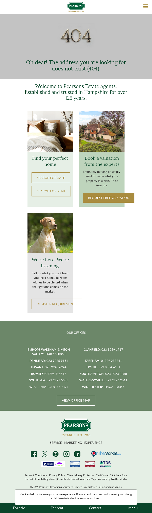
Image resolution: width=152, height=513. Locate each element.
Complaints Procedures (70, 479)
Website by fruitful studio (112, 479)
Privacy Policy (57, 475)
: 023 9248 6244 (48, 367)
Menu (133, 507)
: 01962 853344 (103, 387)
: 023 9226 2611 (103, 380)
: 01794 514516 (48, 373)
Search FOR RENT (51, 191)
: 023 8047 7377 (48, 387)
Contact (95, 507)
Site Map (91, 479)
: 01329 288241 (103, 360)
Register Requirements (57, 303)
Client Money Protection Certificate (87, 475)
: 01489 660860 (48, 351)
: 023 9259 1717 (103, 349)
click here (58, 498)
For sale (19, 507)
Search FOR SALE (51, 177)
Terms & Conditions (36, 475)
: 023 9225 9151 (49, 360)
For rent (57, 507)
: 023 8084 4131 (103, 367)
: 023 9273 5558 (48, 380)
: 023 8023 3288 (103, 373)
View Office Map (76, 400)
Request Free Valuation (108, 197)
